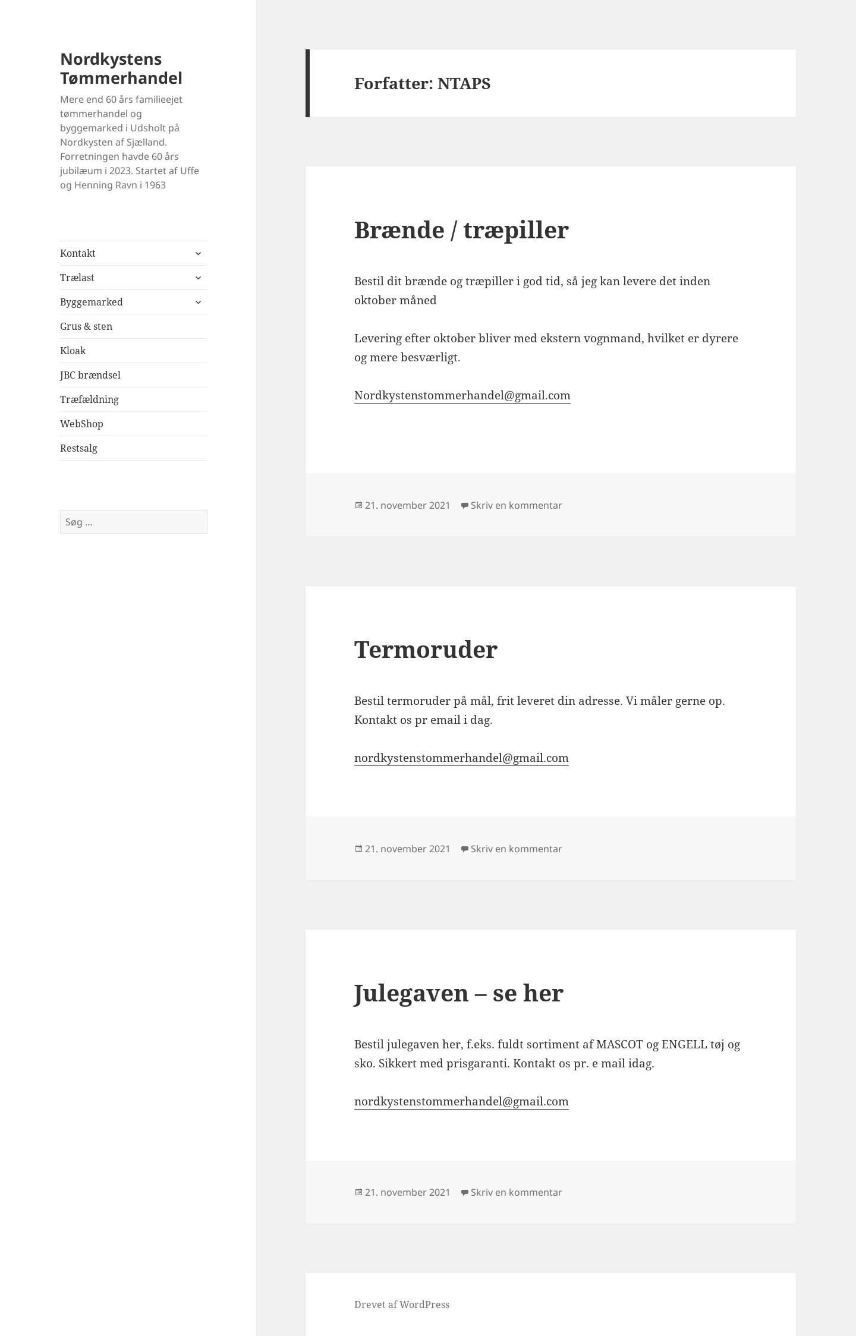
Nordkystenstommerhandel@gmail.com (462, 395)
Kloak (73, 350)
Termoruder (426, 648)
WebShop (81, 423)
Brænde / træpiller (461, 229)
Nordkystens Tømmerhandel (121, 68)
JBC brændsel (90, 375)
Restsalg (78, 448)
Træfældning (89, 399)
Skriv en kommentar (516, 505)
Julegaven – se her (459, 992)
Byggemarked (91, 301)
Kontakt (78, 253)
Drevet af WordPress (401, 1304)
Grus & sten (86, 326)
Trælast (77, 277)
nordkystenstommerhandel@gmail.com (461, 757)
